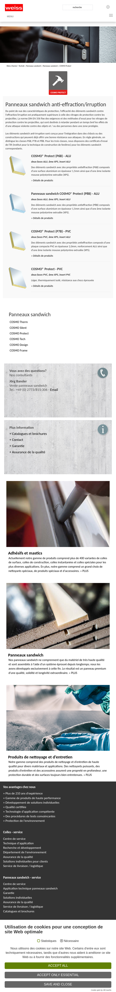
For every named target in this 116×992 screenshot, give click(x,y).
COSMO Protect (65, 66)
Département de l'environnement (24, 852)
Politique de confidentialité (38, 974)
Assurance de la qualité (18, 857)
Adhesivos (82, 987)
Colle (71, 987)
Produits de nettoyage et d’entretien (40, 757)
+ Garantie (17, 446)
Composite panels (33, 990)
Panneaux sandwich (33, 66)
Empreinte (18, 974)
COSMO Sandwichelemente (16, 990)
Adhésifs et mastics (25, 553)
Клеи (66, 987)
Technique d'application (18, 843)
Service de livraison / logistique (23, 866)
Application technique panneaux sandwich (30, 888)
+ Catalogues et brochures (28, 434)
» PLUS (84, 571)
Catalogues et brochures (18, 911)
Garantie (8, 893)
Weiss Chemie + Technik (15, 66)
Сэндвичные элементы (64, 990)
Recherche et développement (22, 848)
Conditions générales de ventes (92, 974)
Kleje (76, 987)
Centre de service (14, 839)
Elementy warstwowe (95, 990)
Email (54, 389)
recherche (77, 7)
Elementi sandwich (80, 990)
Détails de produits (43, 180)
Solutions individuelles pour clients (25, 861)
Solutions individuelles (17, 898)
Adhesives (54, 987)
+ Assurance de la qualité (27, 452)
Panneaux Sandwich (48, 990)
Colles (61, 987)
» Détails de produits (42, 218)
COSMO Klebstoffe (43, 987)
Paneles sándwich (110, 990)
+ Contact (16, 440)
